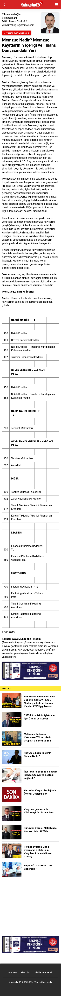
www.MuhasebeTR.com (26, 638)
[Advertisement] (30, 907)
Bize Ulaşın (26, 972)
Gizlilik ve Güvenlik (44, 972)
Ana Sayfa (12, 972)
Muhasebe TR (15, 982)
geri (4, 4)
